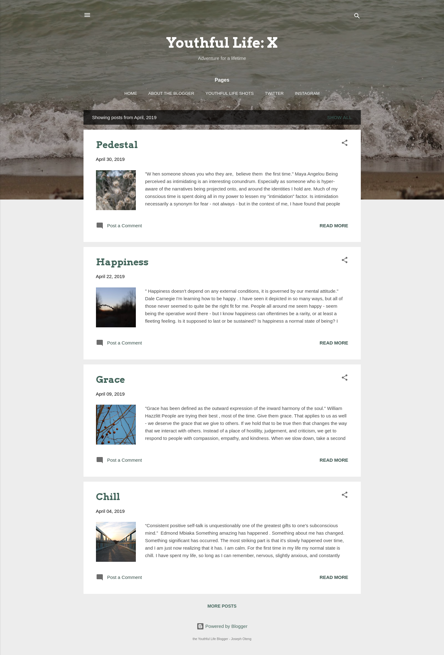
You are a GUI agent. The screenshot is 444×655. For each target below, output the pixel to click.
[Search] (357, 16)
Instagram (307, 93)
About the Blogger (171, 93)
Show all (339, 117)
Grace (110, 379)
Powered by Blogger (222, 626)
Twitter (274, 93)
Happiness (122, 261)
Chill (108, 496)
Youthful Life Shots (229, 93)
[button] (344, 144)
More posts (222, 606)
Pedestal (117, 144)
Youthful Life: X (222, 42)
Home (130, 93)
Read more (334, 225)
